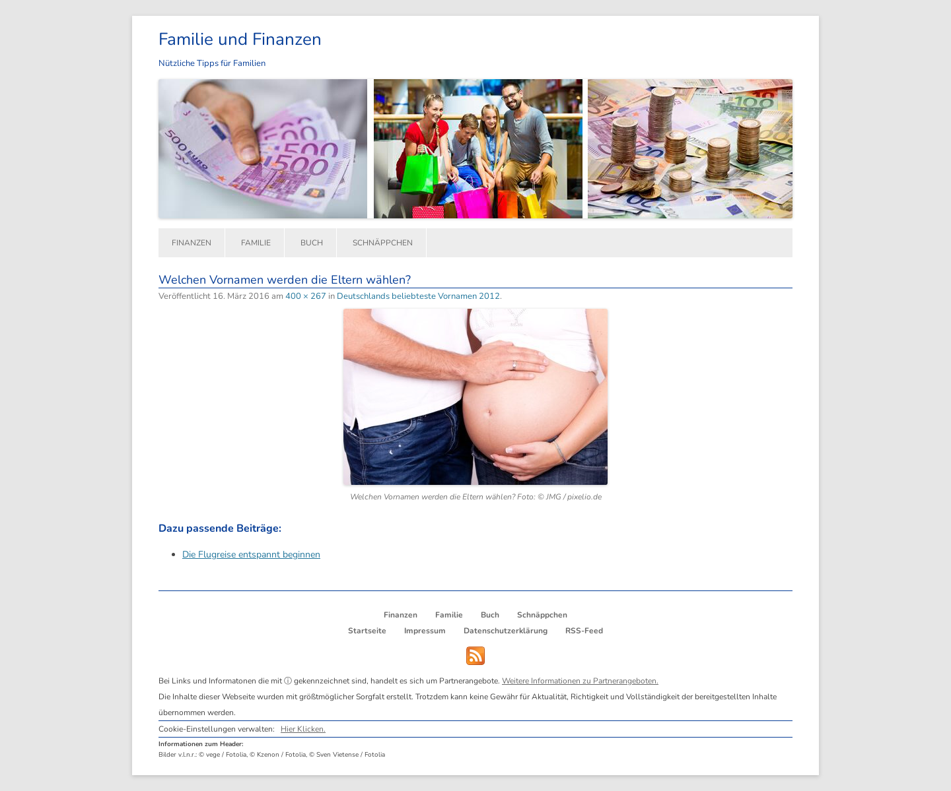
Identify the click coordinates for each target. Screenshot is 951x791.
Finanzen (191, 242)
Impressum (425, 630)
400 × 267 (305, 296)
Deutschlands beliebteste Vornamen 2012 (418, 296)
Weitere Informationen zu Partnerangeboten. (580, 681)
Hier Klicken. (303, 729)
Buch (311, 242)
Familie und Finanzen (240, 39)
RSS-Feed (584, 630)
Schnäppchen (383, 242)
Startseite (367, 630)
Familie (256, 242)
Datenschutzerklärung (505, 630)
